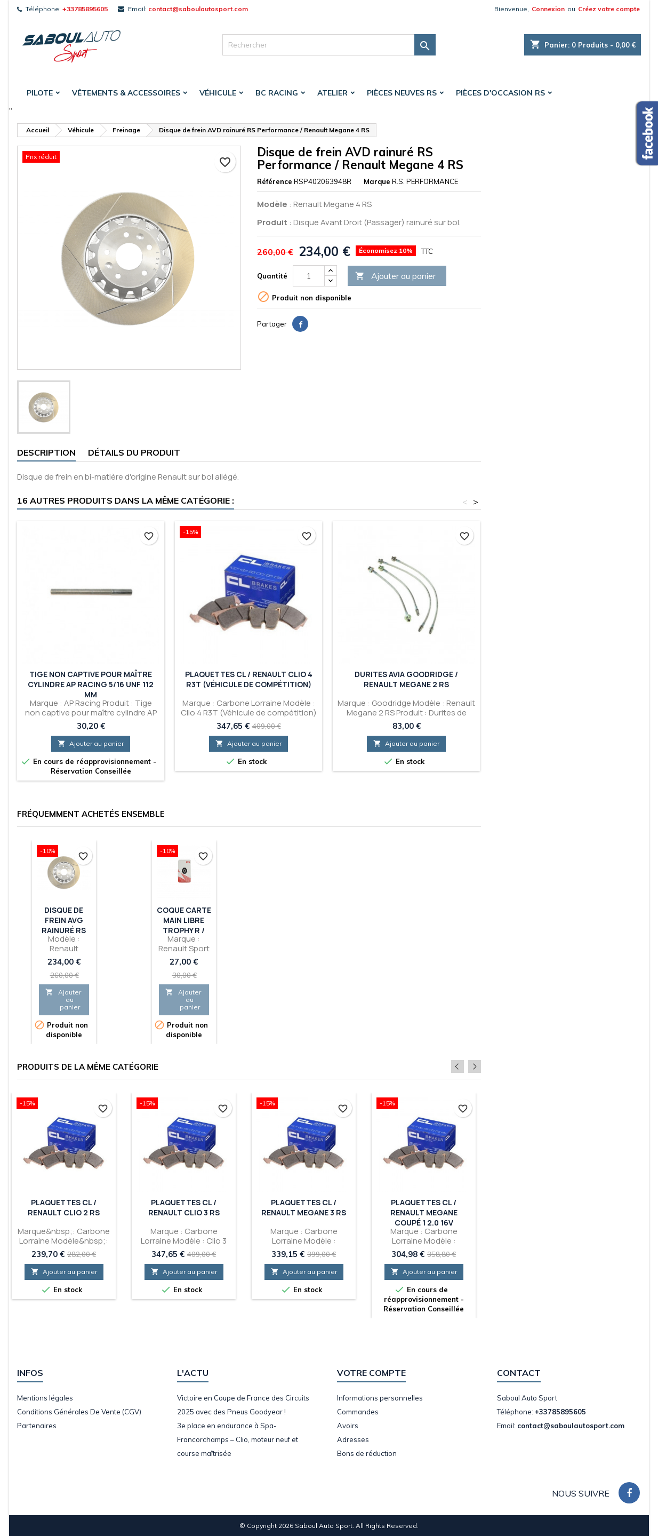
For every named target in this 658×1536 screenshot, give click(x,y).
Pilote (40, 93)
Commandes (358, 1411)
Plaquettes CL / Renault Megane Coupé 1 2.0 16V (424, 1212)
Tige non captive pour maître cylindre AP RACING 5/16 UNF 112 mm (91, 684)
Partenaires (37, 1425)
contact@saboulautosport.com (198, 9)
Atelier (332, 93)
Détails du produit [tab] (134, 452)
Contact (519, 1372)
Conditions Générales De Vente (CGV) (79, 1411)
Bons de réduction (367, 1453)
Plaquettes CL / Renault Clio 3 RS (184, 1207)
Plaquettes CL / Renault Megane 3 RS (303, 1207)
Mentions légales (45, 1398)
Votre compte (371, 1372)
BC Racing (276, 93)
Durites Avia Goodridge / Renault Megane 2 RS (406, 679)
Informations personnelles (380, 1398)
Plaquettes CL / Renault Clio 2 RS (64, 1207)
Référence (274, 181)
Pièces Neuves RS (402, 93)
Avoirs (347, 1425)
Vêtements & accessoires (126, 93)
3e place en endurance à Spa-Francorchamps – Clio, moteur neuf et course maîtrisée (237, 1439)
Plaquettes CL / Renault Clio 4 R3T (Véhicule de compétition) (248, 679)
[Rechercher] (329, 44)
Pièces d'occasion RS (500, 93)
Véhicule (217, 93)
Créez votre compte (609, 9)
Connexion (548, 9)
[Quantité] (309, 275)
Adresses (353, 1439)
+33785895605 (85, 9)
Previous (460, 1066)
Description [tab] (46, 452)
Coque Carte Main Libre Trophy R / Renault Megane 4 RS (184, 930)
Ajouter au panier (395, 276)
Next (474, 1066)
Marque (377, 181)
